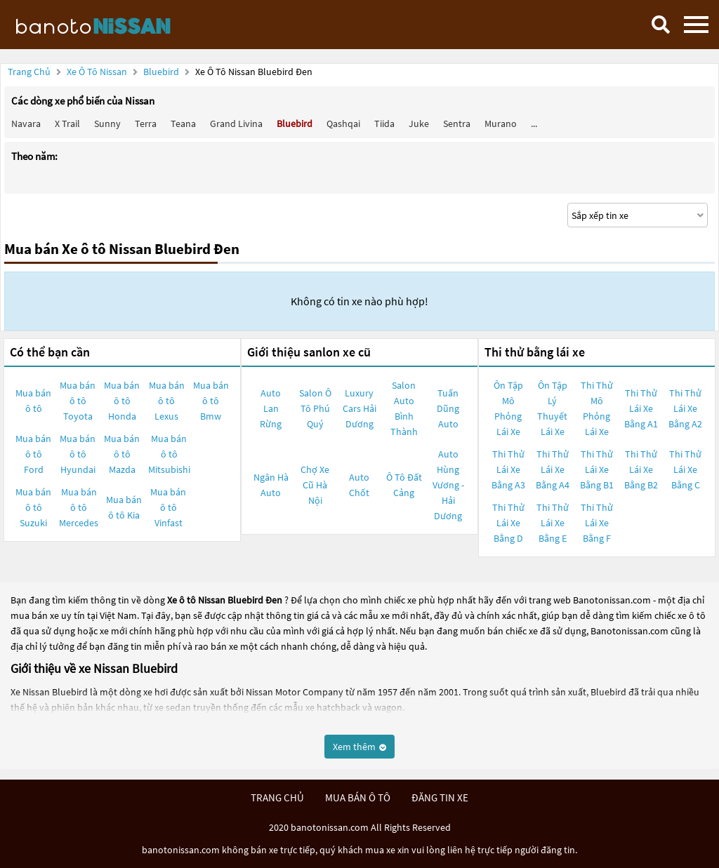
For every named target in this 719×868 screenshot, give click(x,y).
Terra (146, 123)
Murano (500, 123)
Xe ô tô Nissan (97, 71)
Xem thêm (359, 746)
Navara (26, 123)
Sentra (456, 123)
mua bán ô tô (357, 797)
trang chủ (277, 797)
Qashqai (343, 123)
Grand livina (236, 123)
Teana (183, 123)
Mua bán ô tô (33, 401)
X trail (67, 123)
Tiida (384, 123)
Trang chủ (29, 71)
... (534, 123)
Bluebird (162, 71)
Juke (419, 123)
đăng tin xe (439, 797)
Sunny (107, 123)
